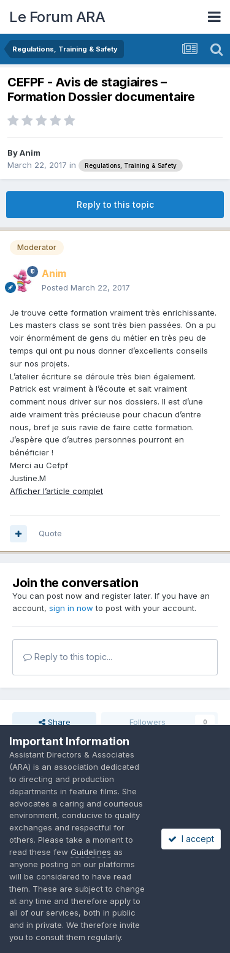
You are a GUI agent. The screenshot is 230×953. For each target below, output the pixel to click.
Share (55, 722)
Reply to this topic (115, 204)
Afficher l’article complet (56, 491)
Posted (86, 287)
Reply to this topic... (67, 656)
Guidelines (91, 852)
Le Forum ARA (57, 17)
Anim (30, 153)
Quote (50, 533)
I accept (191, 838)
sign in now (71, 608)
